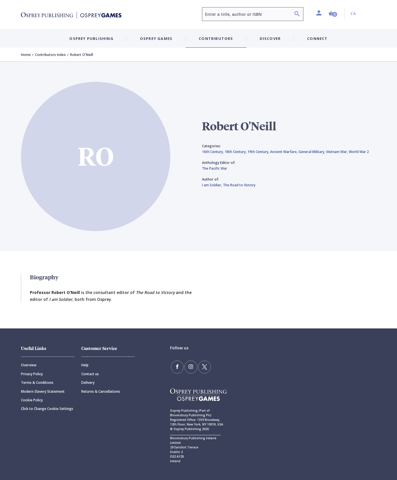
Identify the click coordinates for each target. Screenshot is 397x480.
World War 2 (359, 151)
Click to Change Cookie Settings (47, 408)
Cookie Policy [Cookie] (32, 400)
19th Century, (258, 151)
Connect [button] (317, 38)
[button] (333, 13)
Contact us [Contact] (90, 373)
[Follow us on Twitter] (201, 366)
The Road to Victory (239, 185)
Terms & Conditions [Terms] (37, 382)
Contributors (216, 38)
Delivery (88, 382)
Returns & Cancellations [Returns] (100, 391)
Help (84, 365)
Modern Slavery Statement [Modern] (43, 391)
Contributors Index (50, 54)
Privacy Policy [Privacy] (32, 373)
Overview (28, 365)
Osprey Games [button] (156, 38)
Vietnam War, (337, 151)
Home (26, 54)
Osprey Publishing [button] (91, 38)
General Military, (312, 151)
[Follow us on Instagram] (189, 366)
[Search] (297, 14)
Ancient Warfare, (284, 151)
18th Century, (236, 151)
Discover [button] (270, 38)
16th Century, (213, 151)
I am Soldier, (212, 185)
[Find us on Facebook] (176, 366)
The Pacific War (214, 168)
